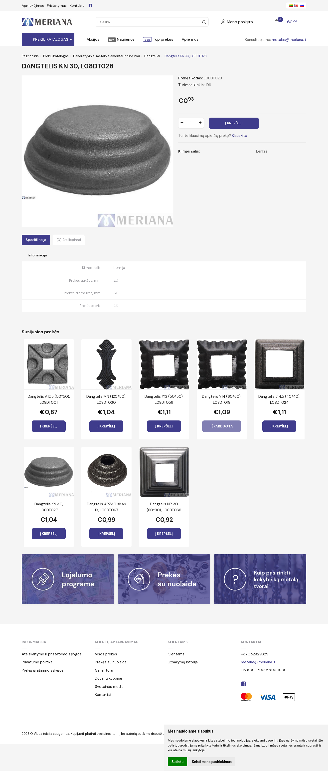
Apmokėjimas (33, 5)
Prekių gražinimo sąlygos (43, 670)
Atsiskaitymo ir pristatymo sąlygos (52, 654)
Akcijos (93, 39)
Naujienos (125, 39)
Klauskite (239, 135)
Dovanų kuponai (108, 678)
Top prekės (162, 39)
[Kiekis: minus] (181, 123)
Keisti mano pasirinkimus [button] (212, 762)
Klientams (178, 642)
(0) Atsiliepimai (69, 239)
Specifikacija (36, 239)
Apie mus (190, 39)
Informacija (34, 642)
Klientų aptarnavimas (116, 642)
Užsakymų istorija (183, 662)
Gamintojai (104, 670)
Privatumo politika (37, 662)
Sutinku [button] (177, 762)
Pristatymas (57, 5)
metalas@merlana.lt (289, 39)
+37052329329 (254, 654)
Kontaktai (77, 5)
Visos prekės (106, 654)
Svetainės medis (109, 686)
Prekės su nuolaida (111, 662)
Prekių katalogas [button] (50, 39)
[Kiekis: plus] (200, 123)
